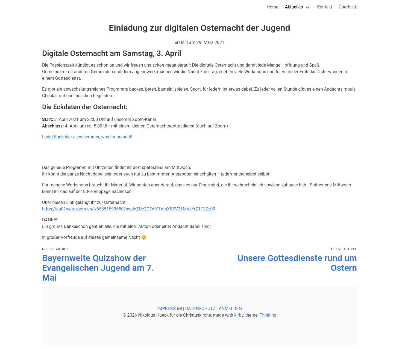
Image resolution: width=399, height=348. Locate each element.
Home (272, 7)
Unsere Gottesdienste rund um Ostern (297, 263)
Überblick (348, 7)
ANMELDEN (230, 308)
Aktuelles (294, 7)
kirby (238, 315)
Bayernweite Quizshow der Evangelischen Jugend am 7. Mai (98, 268)
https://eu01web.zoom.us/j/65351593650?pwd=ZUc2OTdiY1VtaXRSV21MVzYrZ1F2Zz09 (128, 209)
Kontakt (324, 7)
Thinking (268, 315)
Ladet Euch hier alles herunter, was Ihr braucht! (87, 136)
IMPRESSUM (169, 308)
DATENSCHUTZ (200, 308)
